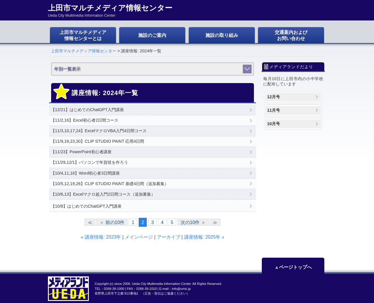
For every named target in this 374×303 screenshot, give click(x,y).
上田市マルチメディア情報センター (83, 51)
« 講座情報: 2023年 (101, 237)
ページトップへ (298, 267)
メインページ (139, 237)
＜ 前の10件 (111, 222)
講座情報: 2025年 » (204, 237)
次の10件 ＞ (193, 222)
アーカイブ (168, 237)
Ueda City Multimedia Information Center (161, 283)
